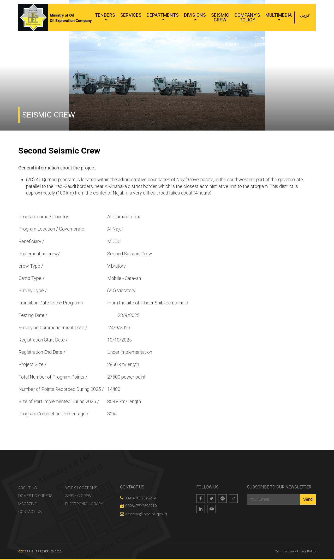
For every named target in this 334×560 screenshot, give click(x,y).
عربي (305, 15)
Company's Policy (247, 17)
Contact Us (299, 41)
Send (308, 499)
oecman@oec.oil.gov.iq (143, 514)
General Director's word (71, 41)
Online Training (232, 41)
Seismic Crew (220, 17)
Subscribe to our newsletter (279, 487)
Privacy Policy (306, 551)
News (153, 38)
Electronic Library (201, 41)
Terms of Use (284, 551)
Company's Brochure (265, 41)
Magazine (175, 38)
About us (102, 41)
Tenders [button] (105, 15)
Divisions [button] (195, 15)
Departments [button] (163, 15)
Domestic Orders (35, 495)
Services (130, 15)
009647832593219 (138, 498)
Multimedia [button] (278, 15)
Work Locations (126, 41)
